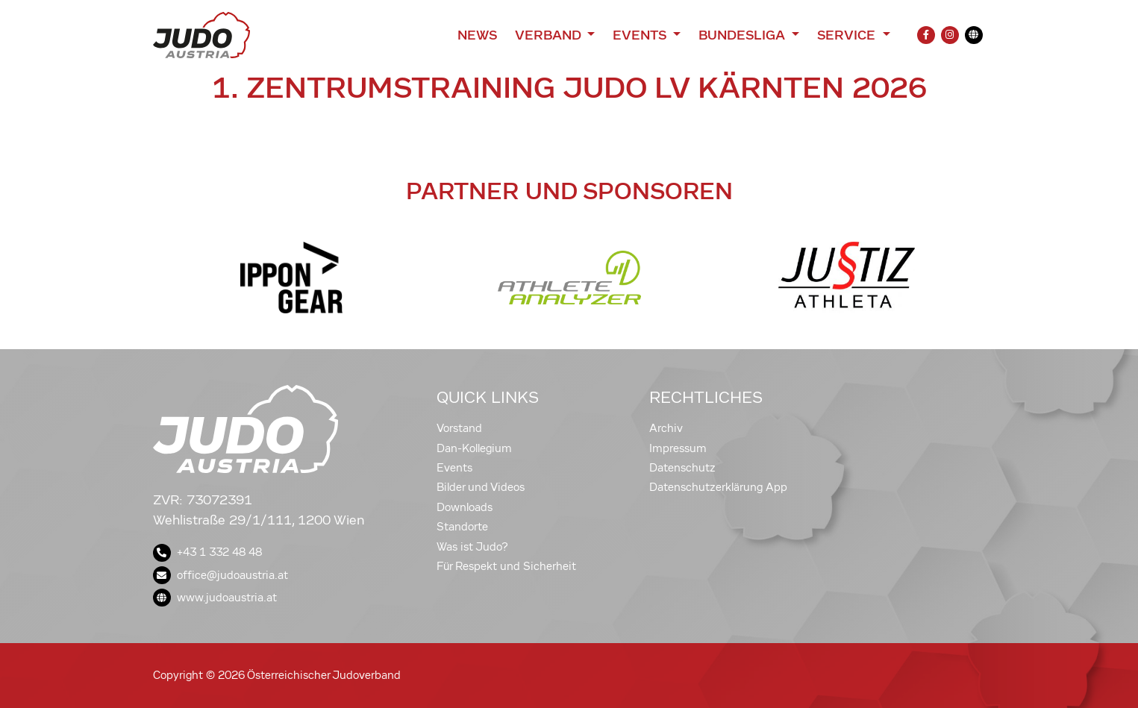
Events (454, 467)
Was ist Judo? (472, 547)
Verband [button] (549, 35)
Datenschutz (682, 467)
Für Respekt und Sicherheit (506, 566)
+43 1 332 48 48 (207, 552)
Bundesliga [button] (743, 35)
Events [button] (641, 35)
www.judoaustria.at (215, 597)
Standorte (462, 526)
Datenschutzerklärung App (718, 487)
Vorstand (459, 428)
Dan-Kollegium (474, 448)
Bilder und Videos (481, 487)
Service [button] (848, 35)
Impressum (678, 448)
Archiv (666, 428)
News (477, 35)
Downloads (465, 507)
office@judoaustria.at (220, 575)
